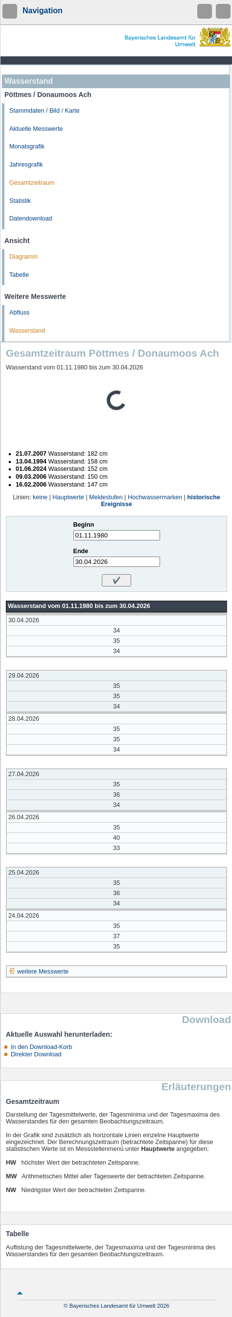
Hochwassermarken (155, 497)
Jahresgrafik (26, 164)
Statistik (20, 200)
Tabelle (19, 274)
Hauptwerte (68, 497)
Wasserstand (27, 330)
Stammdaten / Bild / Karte (44, 110)
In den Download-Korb (41, 1047)
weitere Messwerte (43, 971)
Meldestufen (106, 497)
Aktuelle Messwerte (36, 128)
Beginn (83, 524)
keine (40, 497)
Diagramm (23, 256)
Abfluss (19, 312)
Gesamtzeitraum (31, 182)
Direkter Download (36, 1054)
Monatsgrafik (27, 146)
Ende (81, 551)
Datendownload (30, 218)
